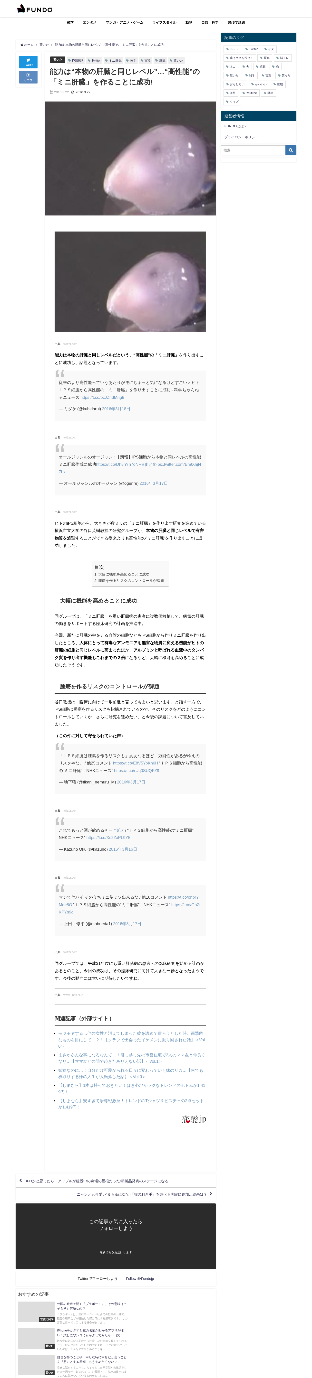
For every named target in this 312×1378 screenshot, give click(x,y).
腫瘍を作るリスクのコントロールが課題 (131, 580)
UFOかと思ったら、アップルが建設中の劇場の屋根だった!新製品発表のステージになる (101, 1179)
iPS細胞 (78, 60)
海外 (233, 93)
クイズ (234, 101)
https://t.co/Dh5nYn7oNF (118, 464)
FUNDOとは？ (235, 126)
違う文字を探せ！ (241, 57)
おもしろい (237, 84)
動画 (270, 93)
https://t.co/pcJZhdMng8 (102, 397)
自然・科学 (209, 22)
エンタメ (90, 22)
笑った (286, 75)
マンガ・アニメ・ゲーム (124, 22)
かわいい (261, 84)
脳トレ (284, 57)
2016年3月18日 (116, 409)
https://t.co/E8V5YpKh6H (136, 763)
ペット (234, 49)
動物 (188, 22)
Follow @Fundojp (140, 1278)
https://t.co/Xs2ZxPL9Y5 (109, 837)
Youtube (251, 93)
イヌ (271, 49)
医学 (134, 60)
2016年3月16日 (123, 849)
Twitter (97, 60)
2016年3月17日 (154, 483)
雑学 (70, 22)
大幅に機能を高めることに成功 (123, 574)
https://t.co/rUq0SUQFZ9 (141, 770)
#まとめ (149, 464)
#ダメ (119, 830)
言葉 (268, 75)
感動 (262, 66)
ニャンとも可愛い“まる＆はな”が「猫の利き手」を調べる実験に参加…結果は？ (137, 1193)
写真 (267, 57)
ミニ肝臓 (116, 60)
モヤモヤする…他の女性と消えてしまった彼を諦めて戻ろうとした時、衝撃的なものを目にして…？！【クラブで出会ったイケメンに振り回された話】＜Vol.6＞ (132, 1039)
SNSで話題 (236, 22)
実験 (148, 60)
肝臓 (163, 60)
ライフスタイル (164, 22)
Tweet (28, 61)
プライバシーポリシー (241, 137)
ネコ (233, 66)
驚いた (58, 59)
